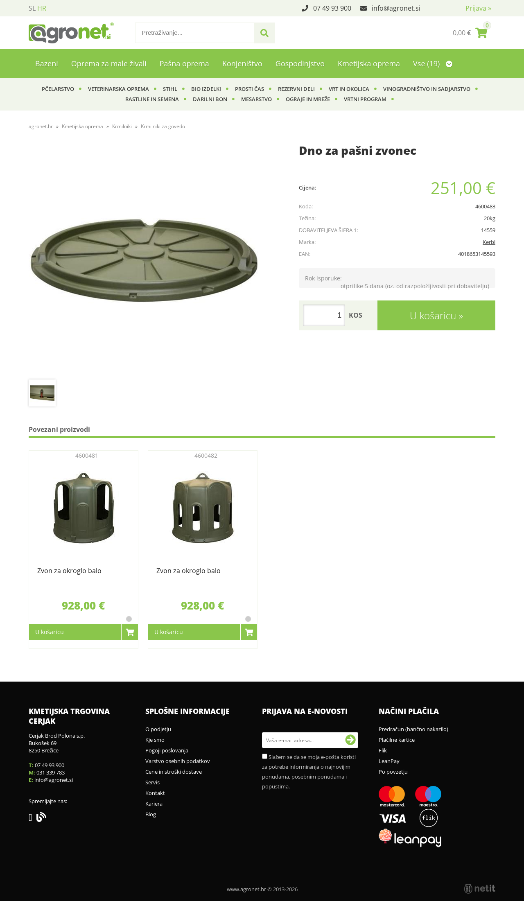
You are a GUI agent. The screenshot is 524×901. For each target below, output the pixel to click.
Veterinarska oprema (118, 89)
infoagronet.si (396, 8)
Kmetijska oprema (369, 63)
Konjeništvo (242, 63)
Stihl (170, 89)
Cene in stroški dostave (173, 771)
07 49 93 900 (332, 8)
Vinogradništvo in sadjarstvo (426, 89)
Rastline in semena (152, 99)
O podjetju (158, 729)
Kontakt (155, 793)
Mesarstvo (256, 99)
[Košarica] (470, 33)
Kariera (154, 803)
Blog (150, 814)
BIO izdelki (206, 89)
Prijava (478, 8)
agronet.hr (41, 126)
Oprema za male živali (109, 63)
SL (32, 8)
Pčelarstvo (58, 89)
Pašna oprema (184, 63)
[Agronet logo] (71, 32)
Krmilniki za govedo (163, 126)
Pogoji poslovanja (166, 750)
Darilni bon (210, 99)
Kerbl (489, 242)
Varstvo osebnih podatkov (177, 761)
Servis (152, 782)
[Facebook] (32, 818)
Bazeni (46, 63)
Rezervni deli (296, 89)
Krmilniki (122, 126)
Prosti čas (249, 89)
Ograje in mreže (308, 99)
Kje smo (155, 739)
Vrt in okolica (349, 89)
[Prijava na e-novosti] (350, 740)
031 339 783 (50, 772)
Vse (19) (432, 63)
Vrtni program (365, 99)
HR (41, 8)
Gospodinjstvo (300, 63)
